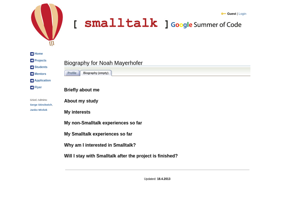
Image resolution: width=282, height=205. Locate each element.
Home (38, 53)
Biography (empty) (95, 73)
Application (42, 80)
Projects (40, 60)
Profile (72, 73)
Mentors (40, 73)
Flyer (38, 87)
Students (41, 67)
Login (242, 13)
